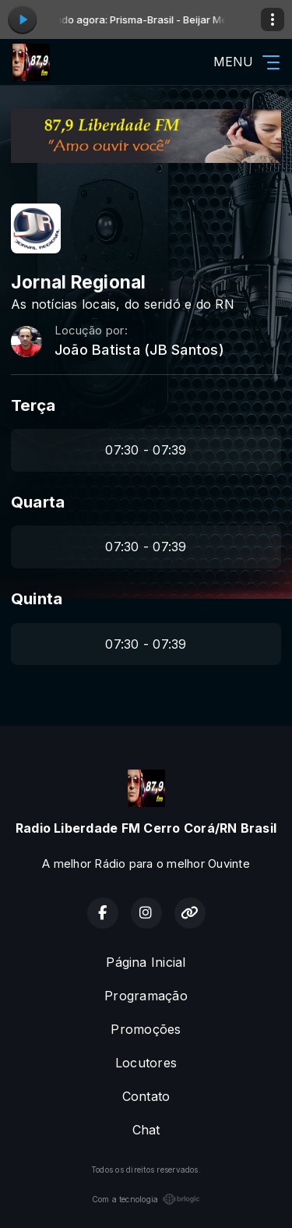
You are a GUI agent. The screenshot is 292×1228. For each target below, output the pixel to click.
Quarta (38, 501)
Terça (33, 405)
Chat (146, 1130)
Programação (146, 995)
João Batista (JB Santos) (139, 350)
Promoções (146, 1029)
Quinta (36, 598)
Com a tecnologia (146, 1199)
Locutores (146, 1063)
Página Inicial (145, 962)
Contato (146, 1096)
